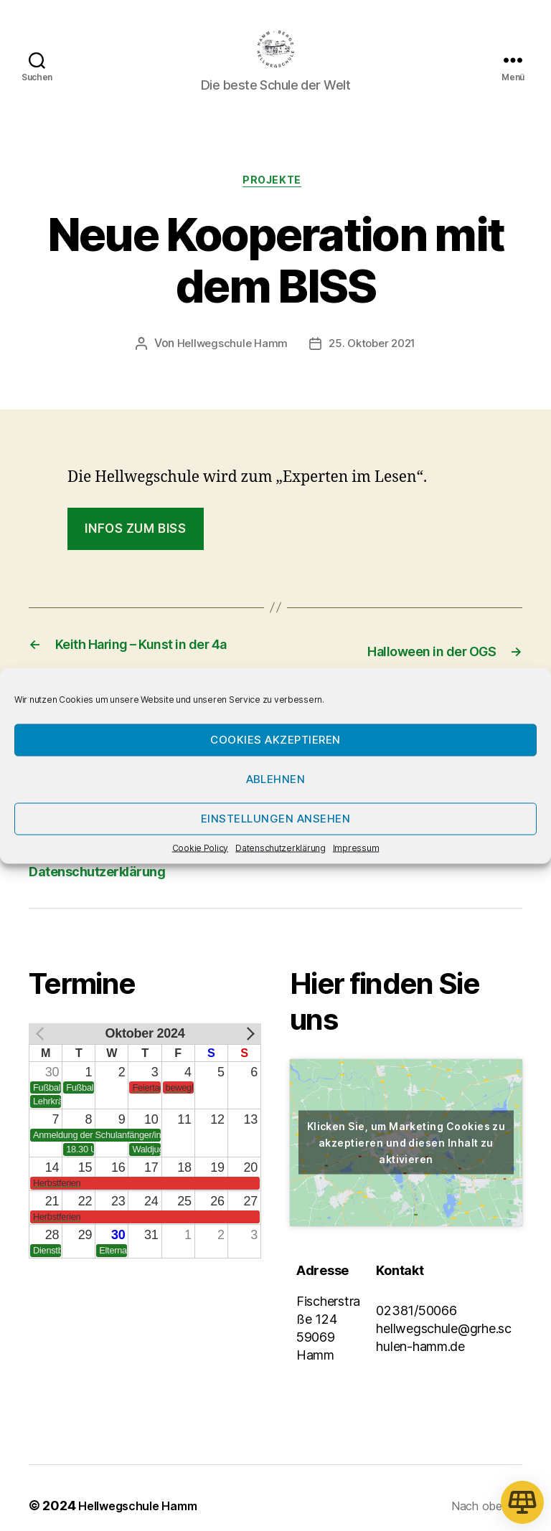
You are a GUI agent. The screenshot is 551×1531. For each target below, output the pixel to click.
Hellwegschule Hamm (229, 369)
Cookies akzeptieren (275, 739)
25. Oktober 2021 (373, 369)
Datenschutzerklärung (280, 847)
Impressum (356, 847)
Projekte (275, 205)
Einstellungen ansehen (276, 818)
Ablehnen (276, 779)
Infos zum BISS (135, 553)
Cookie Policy (200, 847)
